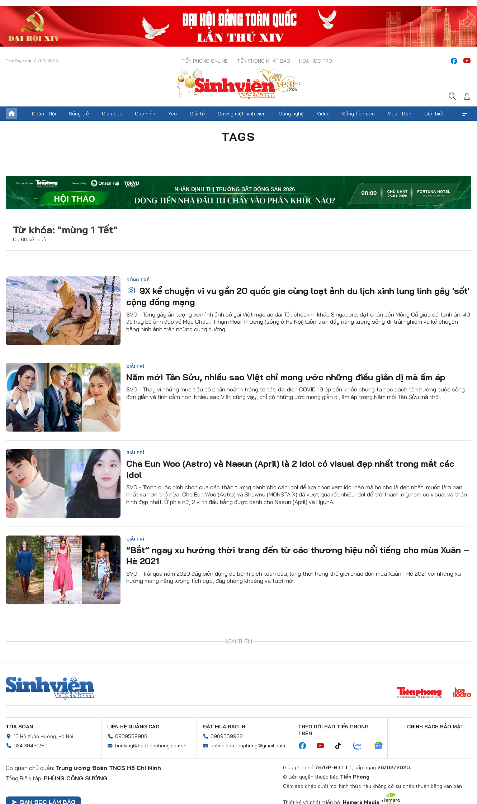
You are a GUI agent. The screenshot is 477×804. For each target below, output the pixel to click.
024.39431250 (31, 745)
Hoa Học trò (315, 61)
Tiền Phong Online (204, 61)
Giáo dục (112, 113)
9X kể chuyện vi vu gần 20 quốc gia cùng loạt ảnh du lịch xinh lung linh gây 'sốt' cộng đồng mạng (297, 296)
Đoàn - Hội (44, 113)
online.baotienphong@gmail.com (248, 745)
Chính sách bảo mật (435, 726)
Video (323, 113)
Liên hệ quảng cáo (133, 726)
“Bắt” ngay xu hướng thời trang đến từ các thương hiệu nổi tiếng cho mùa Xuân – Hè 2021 (297, 555)
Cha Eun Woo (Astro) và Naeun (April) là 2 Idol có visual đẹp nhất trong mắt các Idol (290, 469)
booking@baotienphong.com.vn (150, 745)
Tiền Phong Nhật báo (263, 61)
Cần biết (434, 113)
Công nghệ (291, 113)
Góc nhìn (145, 113)
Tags (238, 136)
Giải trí (197, 113)
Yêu (172, 113)
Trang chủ (11, 113)
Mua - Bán (399, 113)
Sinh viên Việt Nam (50, 688)
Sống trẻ (79, 113)
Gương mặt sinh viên (242, 113)
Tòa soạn (19, 726)
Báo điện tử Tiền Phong (238, 84)
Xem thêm (465, 113)
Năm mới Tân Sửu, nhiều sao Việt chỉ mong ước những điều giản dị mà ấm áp (285, 377)
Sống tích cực (358, 113)
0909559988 (131, 736)
